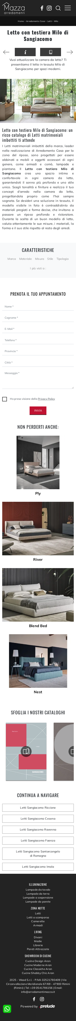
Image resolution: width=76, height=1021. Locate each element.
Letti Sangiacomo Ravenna (38, 829)
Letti (49, 21)
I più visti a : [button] (38, 268)
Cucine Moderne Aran (38, 965)
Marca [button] (11, 259)
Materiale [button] (25, 259)
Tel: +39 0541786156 (39, 987)
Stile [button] (50, 259)
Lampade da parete (38, 901)
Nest (38, 692)
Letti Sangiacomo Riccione (38, 807)
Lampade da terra (38, 893)
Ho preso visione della (32, 398)
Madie (38, 941)
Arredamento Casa (35, 21)
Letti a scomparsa (38, 917)
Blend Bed (38, 626)
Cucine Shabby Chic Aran (38, 973)
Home (21, 21)
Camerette (38, 921)
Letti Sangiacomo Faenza (38, 840)
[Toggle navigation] (68, 8)
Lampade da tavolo (38, 889)
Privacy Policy (46, 398)
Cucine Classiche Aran (38, 968)
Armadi (38, 925)
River (38, 559)
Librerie (38, 945)
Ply (38, 493)
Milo (56, 21)
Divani (38, 937)
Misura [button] (39, 259)
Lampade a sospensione (38, 897)
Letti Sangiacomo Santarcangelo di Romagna (38, 854)
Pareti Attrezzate (38, 949)
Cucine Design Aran (38, 961)
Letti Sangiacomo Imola (38, 866)
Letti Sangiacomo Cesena (38, 818)
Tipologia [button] (63, 259)
